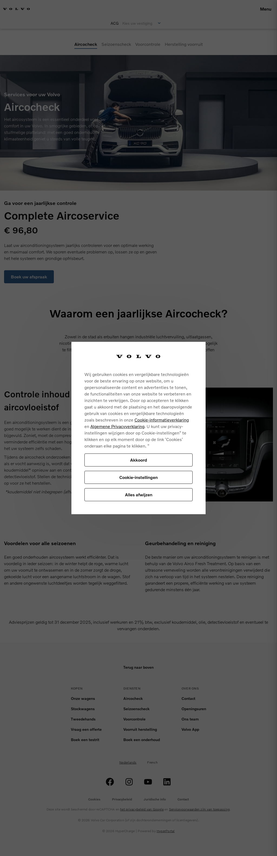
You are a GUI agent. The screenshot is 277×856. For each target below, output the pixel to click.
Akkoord (138, 459)
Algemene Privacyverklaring (117, 426)
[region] (138, 428)
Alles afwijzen (138, 494)
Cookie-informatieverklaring (161, 419)
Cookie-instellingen (138, 477)
